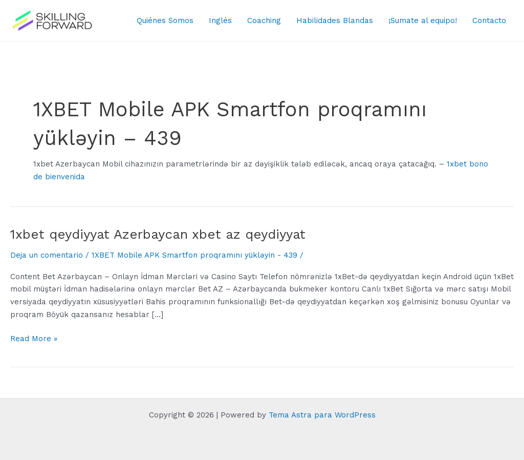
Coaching (264, 20)
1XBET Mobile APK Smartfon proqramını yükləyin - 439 (194, 255)
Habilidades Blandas (334, 20)
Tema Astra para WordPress (322, 415)
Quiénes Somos (165, 20)
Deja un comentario (46, 255)
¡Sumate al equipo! (422, 20)
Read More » (33, 338)
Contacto (489, 20)
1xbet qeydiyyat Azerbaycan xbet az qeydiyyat (157, 234)
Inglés (220, 20)
